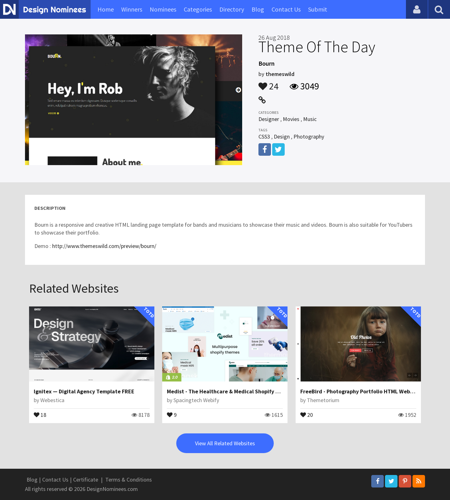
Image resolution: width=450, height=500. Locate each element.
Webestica (52, 400)
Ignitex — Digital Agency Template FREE (84, 391)
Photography (308, 136)
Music (310, 119)
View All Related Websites (225, 443)
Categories (198, 9)
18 (40, 414)
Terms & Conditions (128, 479)
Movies (291, 119)
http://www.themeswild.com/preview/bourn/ (104, 246)
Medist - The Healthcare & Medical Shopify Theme (230, 391)
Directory (231, 9)
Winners (131, 9)
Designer (268, 119)
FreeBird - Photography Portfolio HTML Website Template (372, 391)
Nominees (163, 9)
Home (106, 9)
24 (268, 83)
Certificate (85, 479)
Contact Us (286, 9)
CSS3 (264, 136)
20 (306, 414)
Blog (258, 9)
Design (282, 136)
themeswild (280, 74)
